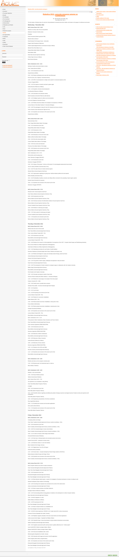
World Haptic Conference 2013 (102, 75)
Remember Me (6, 60)
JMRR (97, 16)
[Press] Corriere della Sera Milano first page (105, 19)
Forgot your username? (7, 66)
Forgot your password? (7, 65)
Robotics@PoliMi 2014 (101, 28)
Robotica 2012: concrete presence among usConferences (60, 15)
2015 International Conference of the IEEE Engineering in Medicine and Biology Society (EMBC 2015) (105, 49)
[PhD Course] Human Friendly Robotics (104, 33)
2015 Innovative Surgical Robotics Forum (104, 26)
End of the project (100, 14)
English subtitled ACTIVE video (102, 18)
